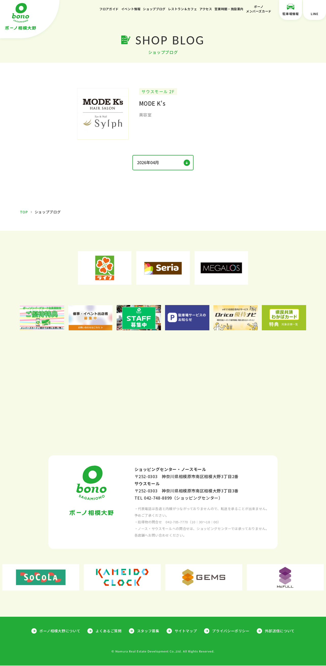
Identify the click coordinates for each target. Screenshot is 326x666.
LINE (314, 9)
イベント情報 (131, 9)
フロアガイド (109, 9)
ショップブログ (154, 9)
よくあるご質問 (108, 631)
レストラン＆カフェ (182, 9)
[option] (105, 268)
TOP (24, 212)
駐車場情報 (290, 9)
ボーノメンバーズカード (258, 9)
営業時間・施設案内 (228, 9)
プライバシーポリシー (230, 631)
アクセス (205, 9)
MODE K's (152, 104)
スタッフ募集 (148, 631)
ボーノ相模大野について (59, 631)
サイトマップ (186, 631)
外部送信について (280, 631)
